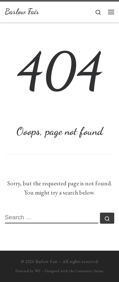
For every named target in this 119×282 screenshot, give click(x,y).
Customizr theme (90, 271)
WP (38, 271)
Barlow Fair (47, 261)
